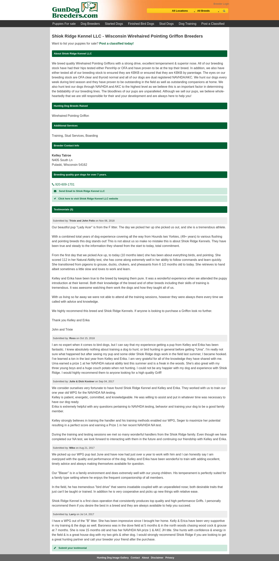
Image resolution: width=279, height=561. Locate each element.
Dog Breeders (90, 23)
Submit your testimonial (70, 547)
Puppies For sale (64, 23)
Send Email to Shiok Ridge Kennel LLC (79, 191)
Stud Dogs (166, 23)
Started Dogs (114, 23)
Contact (135, 557)
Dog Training (187, 23)
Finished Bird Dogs (141, 23)
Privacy (169, 557)
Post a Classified (212, 23)
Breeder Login (221, 3)
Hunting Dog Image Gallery (113, 557)
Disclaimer (157, 557)
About (145, 557)
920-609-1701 (63, 184)
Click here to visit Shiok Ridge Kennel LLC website (86, 198)
